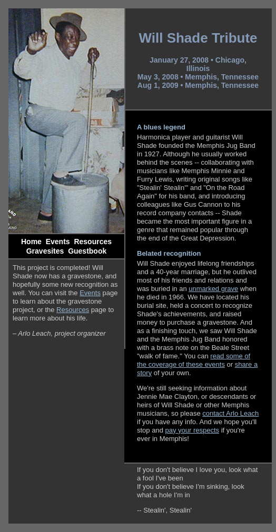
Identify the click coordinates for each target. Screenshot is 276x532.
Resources (93, 241)
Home (31, 241)
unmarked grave (213, 289)
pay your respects (192, 430)
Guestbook (87, 251)
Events (58, 241)
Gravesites (45, 251)
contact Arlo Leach (230, 413)
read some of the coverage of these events (193, 360)
